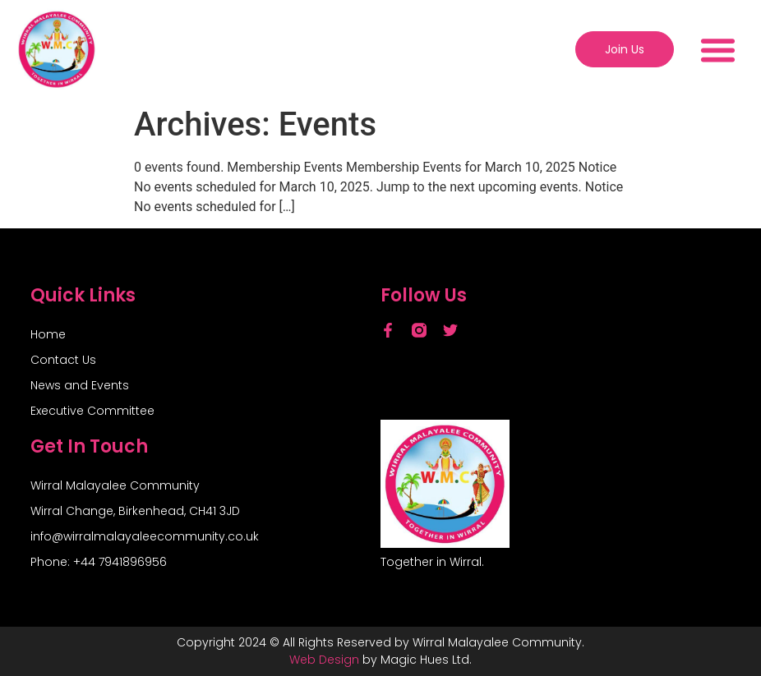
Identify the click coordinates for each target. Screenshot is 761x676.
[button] (718, 49)
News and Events (79, 385)
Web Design (324, 659)
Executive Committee (92, 410)
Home (48, 334)
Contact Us (63, 360)
